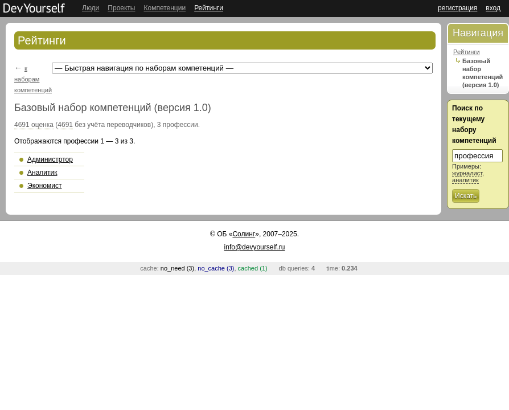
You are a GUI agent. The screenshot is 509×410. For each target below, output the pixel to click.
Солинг (243, 234)
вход (493, 8)
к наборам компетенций (33, 79)
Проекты (121, 8)
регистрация (457, 8)
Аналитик (42, 173)
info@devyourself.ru (254, 247)
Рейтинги (208, 8)
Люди (90, 8)
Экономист (44, 186)
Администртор (50, 159)
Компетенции (164, 8)
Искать (466, 196)
